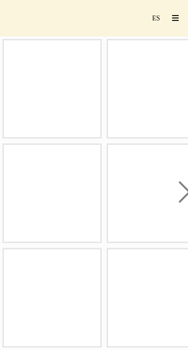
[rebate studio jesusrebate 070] (52, 297)
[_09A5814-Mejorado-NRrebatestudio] (52, 193)
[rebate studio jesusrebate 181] (52, 88)
